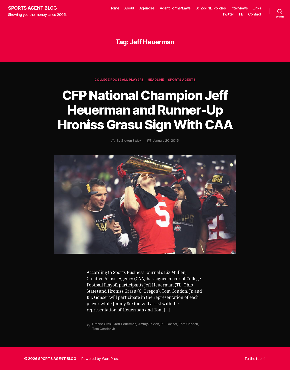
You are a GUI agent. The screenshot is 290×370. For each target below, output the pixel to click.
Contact (254, 14)
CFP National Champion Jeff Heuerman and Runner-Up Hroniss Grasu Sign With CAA (145, 109)
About (129, 8)
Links (257, 8)
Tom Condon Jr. (104, 329)
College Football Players (119, 80)
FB (241, 14)
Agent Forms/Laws (175, 8)
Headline (156, 80)
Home (114, 8)
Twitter (228, 14)
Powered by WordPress (100, 359)
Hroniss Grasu (102, 324)
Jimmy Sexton (148, 324)
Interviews (239, 8)
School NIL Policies (211, 8)
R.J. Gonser (169, 324)
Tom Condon (188, 324)
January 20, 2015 (166, 140)
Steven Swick (131, 140)
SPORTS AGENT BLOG (32, 8)
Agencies (147, 8)
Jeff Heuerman (125, 324)
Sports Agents (182, 80)
